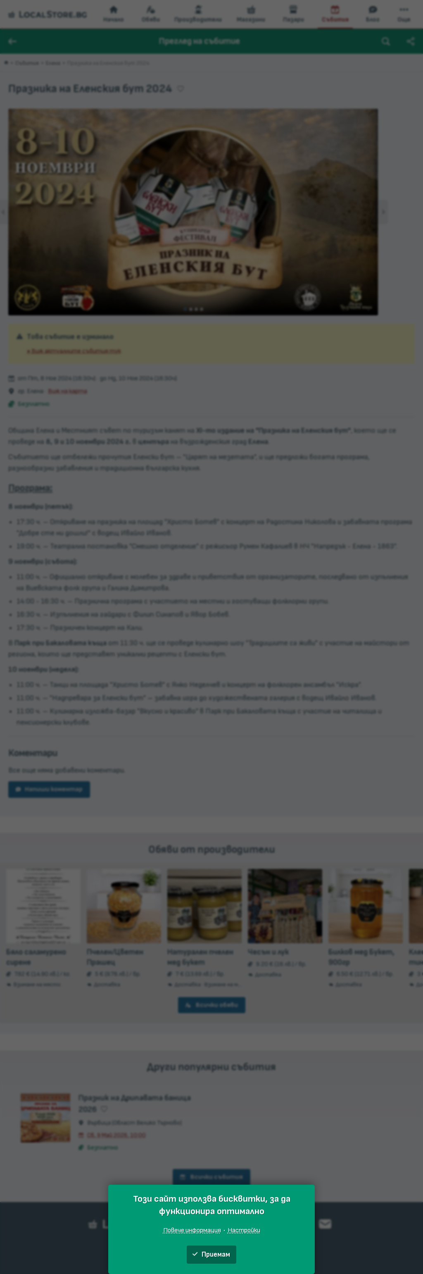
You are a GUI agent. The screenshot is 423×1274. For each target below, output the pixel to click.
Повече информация (192, 1230)
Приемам (211, 1254)
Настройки (244, 1230)
